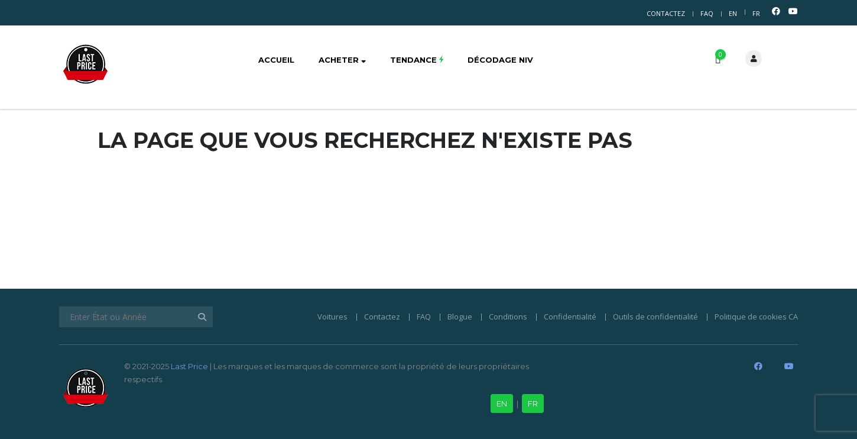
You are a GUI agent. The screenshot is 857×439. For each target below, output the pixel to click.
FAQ (706, 13)
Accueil (276, 59)
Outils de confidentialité (655, 316)
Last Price (188, 366)
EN (733, 13)
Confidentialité (570, 316)
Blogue (459, 316)
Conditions (508, 316)
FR (756, 13)
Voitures (332, 316)
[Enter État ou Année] (136, 316)
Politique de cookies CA (756, 316)
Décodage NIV (500, 59)
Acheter (342, 59)
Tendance (416, 59)
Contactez (666, 13)
